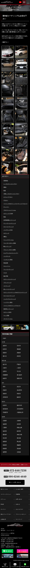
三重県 (4, 428)
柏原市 (4, 378)
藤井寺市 (18, 405)
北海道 (18, 452)
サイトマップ (22, 519)
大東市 (4, 368)
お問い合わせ (22, 499)
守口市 (18, 371)
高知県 (18, 448)
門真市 (18, 364)
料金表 (7, 504)
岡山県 (18, 441)
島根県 (4, 448)
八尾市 (18, 368)
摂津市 (18, 356)
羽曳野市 (4, 412)
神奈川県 (18, 435)
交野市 (4, 371)
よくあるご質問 (22, 489)
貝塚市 (4, 390)
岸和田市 (4, 397)
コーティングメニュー (7, 494)
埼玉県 (4, 438)
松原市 (4, 405)
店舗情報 (22, 494)
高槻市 (18, 353)
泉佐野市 (18, 390)
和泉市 (18, 394)
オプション (7, 499)
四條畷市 (4, 375)
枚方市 (4, 364)
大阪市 (3, 338)
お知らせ (22, 504)
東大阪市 (18, 375)
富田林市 (4, 409)
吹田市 (4, 349)
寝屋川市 (18, 378)
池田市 (4, 346)
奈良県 (18, 424)
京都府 (4, 421)
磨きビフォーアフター (7, 514)
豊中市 (4, 356)
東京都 (18, 438)
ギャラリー (7, 509)
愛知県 (4, 435)
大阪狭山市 (19, 412)
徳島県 (4, 441)
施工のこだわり (7, 489)
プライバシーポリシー (22, 514)
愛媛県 (18, 445)
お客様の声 (7, 519)
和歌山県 (18, 428)
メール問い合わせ (15, 482)
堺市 (3, 387)
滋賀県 (4, 424)
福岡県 (4, 452)
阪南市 (18, 397)
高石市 (18, 387)
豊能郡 (18, 349)
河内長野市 (19, 409)
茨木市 (18, 346)
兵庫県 (18, 421)
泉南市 (4, 394)
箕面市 (4, 353)
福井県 (4, 431)
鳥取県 (4, 445)
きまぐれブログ (22, 509)
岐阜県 (18, 431)
